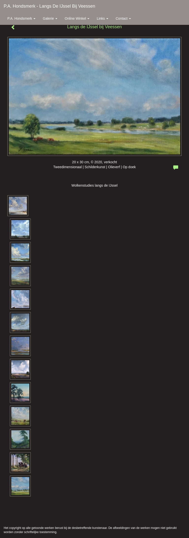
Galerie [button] (50, 18)
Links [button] (102, 18)
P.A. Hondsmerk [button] (21, 18)
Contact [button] (123, 18)
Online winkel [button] (77, 18)
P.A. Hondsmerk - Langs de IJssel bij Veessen (49, 6)
